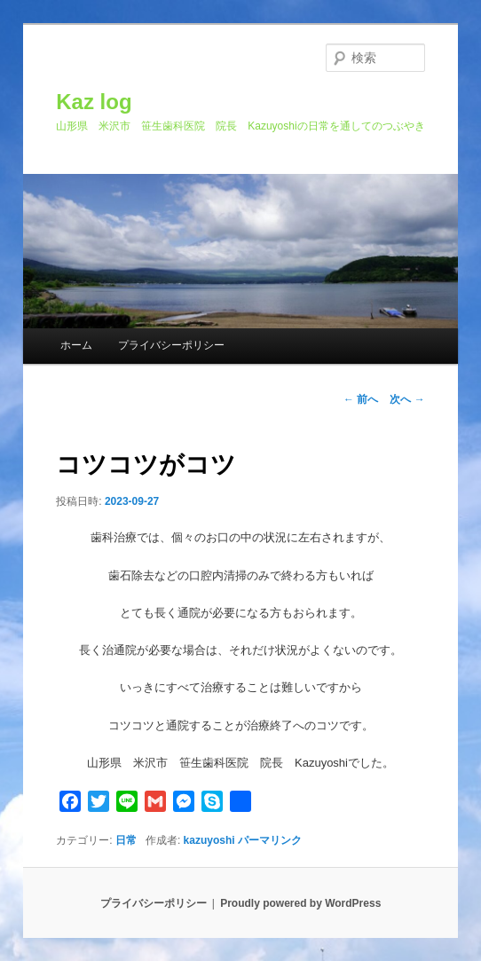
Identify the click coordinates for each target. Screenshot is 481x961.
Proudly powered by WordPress (300, 903)
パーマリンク (270, 840)
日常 (126, 840)
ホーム (76, 345)
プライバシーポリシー (171, 345)
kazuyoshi (209, 840)
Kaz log (93, 102)
